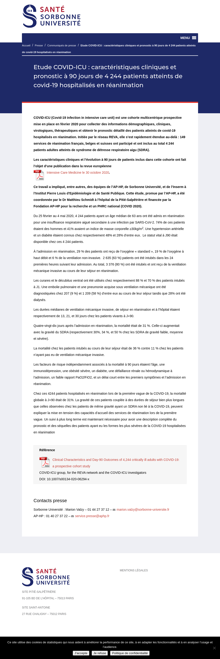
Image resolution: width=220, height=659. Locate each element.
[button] (185, 37)
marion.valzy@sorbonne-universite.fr (143, 509)
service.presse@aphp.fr (92, 516)
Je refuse (99, 653)
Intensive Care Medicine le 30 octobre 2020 (78, 172)
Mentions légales (134, 570)
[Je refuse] (214, 648)
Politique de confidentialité (130, 653)
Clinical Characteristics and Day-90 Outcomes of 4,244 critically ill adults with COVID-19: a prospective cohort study (115, 463)
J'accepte (81, 653)
